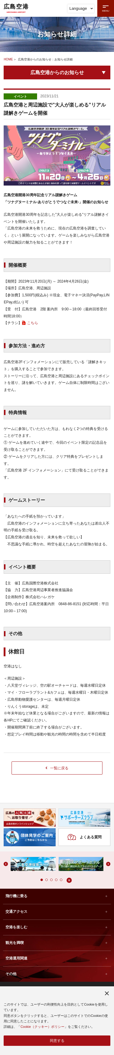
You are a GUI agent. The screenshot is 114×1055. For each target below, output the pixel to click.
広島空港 (16, 8)
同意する (57, 1040)
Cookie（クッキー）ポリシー (42, 1026)
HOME (8, 59)
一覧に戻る (57, 768)
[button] (41, 880)
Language (81, 8)
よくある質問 (84, 838)
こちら (32, 323)
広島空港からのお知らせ (57, 72)
